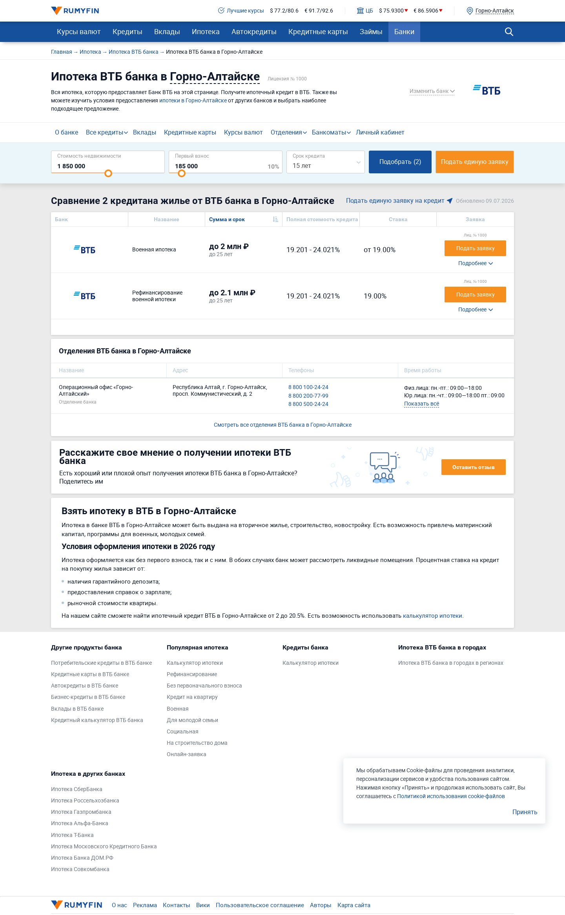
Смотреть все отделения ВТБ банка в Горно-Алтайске (283, 424)
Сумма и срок (227, 219)
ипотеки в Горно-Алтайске (193, 100)
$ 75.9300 (391, 10)
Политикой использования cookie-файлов (451, 796)
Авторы (321, 904)
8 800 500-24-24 (308, 404)
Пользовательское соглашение (260, 904)
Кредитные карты (318, 31)
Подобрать (400, 161)
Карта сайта (353, 904)
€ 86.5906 (426, 10)
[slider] (108, 173)
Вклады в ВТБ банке (77, 709)
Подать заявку (475, 248)
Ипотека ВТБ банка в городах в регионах (450, 663)
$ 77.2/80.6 (284, 10)
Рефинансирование (192, 674)
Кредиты (127, 31)
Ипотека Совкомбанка (80, 869)
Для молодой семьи (192, 720)
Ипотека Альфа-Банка (79, 823)
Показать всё (421, 403)
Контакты (176, 904)
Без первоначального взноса (204, 685)
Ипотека (206, 31)
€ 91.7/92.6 (318, 10)
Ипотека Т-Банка (72, 835)
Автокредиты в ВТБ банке (84, 685)
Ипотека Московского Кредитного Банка (104, 846)
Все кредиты (104, 132)
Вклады (167, 31)
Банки (404, 31)
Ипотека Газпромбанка (81, 812)
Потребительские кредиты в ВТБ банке (101, 663)
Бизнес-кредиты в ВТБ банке (88, 697)
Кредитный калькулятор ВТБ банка (97, 720)
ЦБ (365, 10)
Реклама (145, 904)
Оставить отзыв (473, 467)
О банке (66, 132)
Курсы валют (79, 31)
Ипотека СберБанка (76, 789)
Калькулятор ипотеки (195, 663)
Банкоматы (329, 132)
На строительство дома (197, 743)
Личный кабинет (380, 132)
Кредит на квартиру (192, 697)
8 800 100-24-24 (308, 387)
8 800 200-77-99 (308, 396)
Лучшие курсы (241, 10)
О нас (119, 904)
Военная (178, 709)
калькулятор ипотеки (432, 615)
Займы (371, 31)
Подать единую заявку (474, 161)
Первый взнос (192, 155)
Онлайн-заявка (186, 754)
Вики (203, 904)
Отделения (286, 132)
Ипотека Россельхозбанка (85, 800)
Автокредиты (254, 31)
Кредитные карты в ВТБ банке (90, 674)
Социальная (183, 731)
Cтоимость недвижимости (89, 155)
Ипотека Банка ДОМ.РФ (82, 858)
